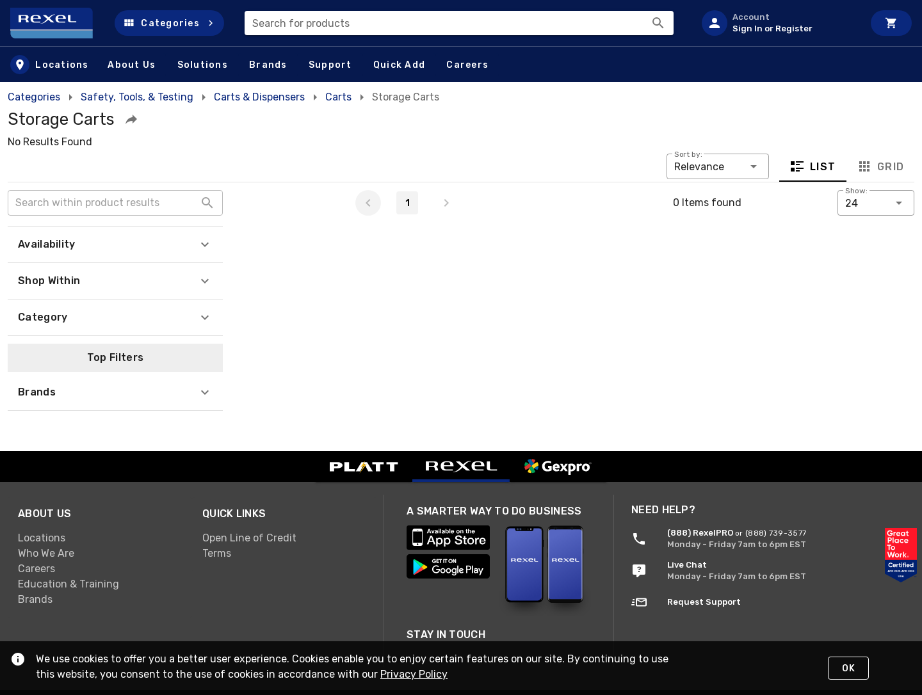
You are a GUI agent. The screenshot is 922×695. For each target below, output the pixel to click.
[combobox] (459, 23)
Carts (338, 97)
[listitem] (777, 23)
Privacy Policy (414, 674)
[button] (169, 23)
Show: (856, 190)
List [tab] (812, 166)
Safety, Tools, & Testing (137, 97)
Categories (34, 97)
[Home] (57, 23)
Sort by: (688, 154)
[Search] (658, 23)
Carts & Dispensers (259, 97)
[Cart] (891, 23)
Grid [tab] (880, 166)
